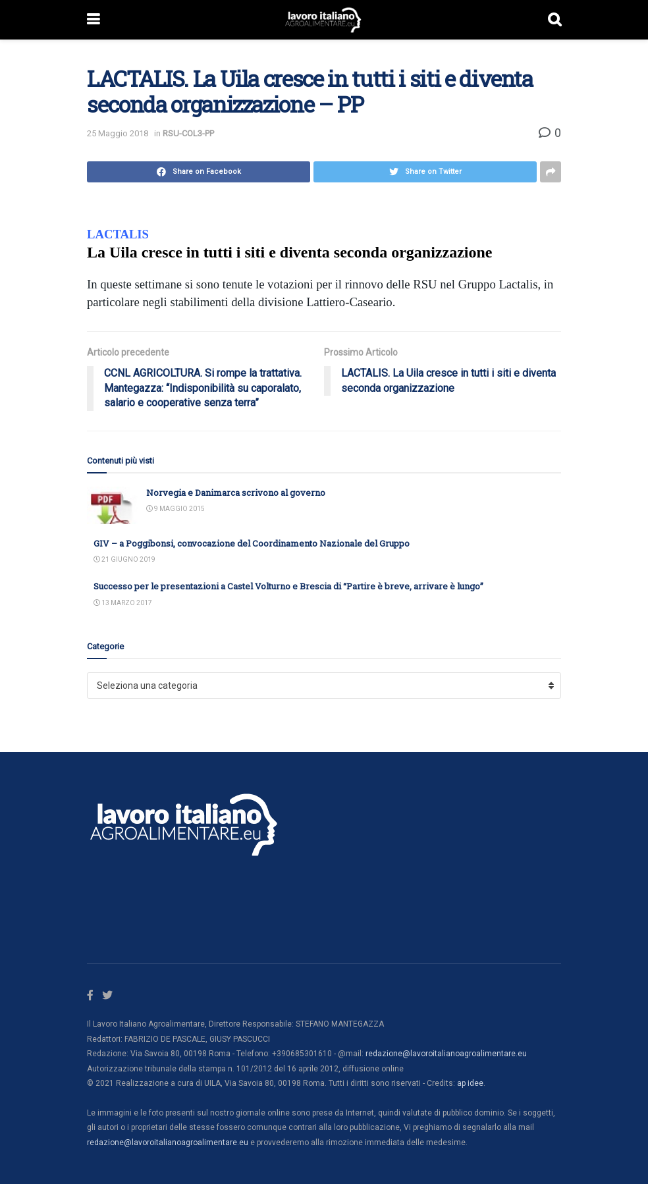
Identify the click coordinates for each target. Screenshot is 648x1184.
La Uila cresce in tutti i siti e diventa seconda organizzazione (289, 252)
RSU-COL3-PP (188, 133)
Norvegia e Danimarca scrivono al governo (235, 492)
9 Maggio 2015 (175, 508)
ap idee (470, 1083)
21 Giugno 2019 (124, 559)
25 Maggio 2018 (117, 133)
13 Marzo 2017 (123, 602)
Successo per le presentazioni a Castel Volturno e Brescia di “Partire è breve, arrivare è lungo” (288, 586)
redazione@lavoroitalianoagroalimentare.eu (446, 1053)
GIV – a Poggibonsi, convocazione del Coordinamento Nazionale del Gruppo (252, 543)
